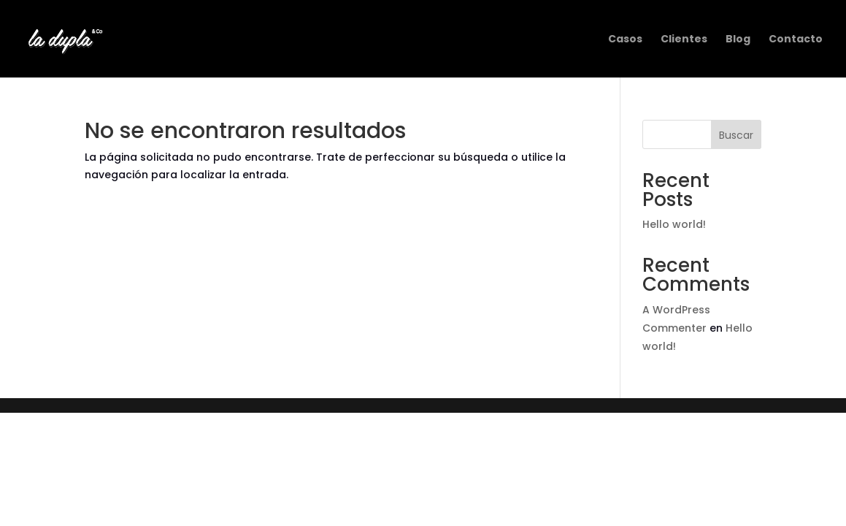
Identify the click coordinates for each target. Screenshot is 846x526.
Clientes (684, 40)
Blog (738, 40)
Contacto (796, 40)
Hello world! (674, 224)
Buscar (736, 135)
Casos (625, 40)
